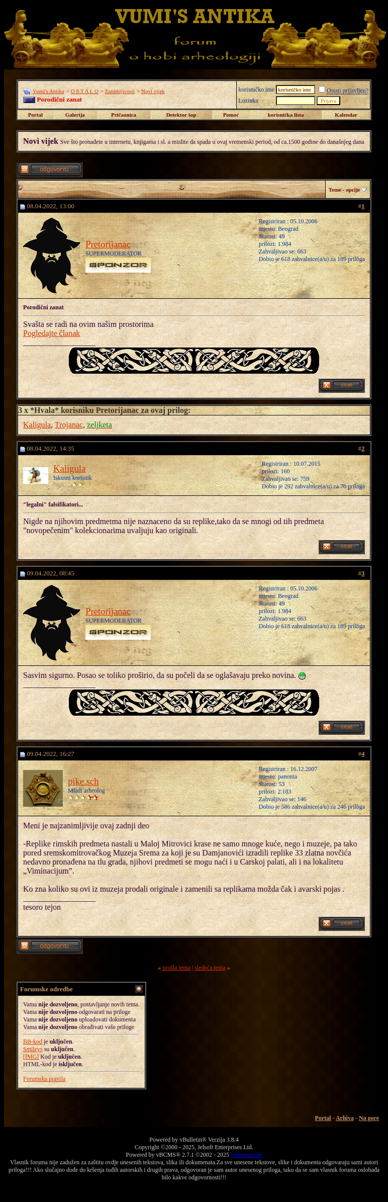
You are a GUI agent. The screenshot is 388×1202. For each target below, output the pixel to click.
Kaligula (37, 424)
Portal (35, 115)
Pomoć (231, 115)
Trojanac (69, 424)
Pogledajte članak (51, 333)
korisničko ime (256, 89)
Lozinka (248, 100)
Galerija (75, 115)
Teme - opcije (344, 190)
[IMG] (31, 1056)
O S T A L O (85, 91)
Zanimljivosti (120, 91)
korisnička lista (286, 115)
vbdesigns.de (246, 1154)
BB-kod (32, 1041)
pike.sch (83, 781)
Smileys (33, 1049)
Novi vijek (153, 91)
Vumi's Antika (48, 91)
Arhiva (345, 1118)
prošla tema (176, 967)
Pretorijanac (108, 244)
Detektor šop (181, 115)
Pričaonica (123, 115)
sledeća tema (210, 967)
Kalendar (346, 115)
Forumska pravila (44, 1078)
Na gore (369, 1118)
